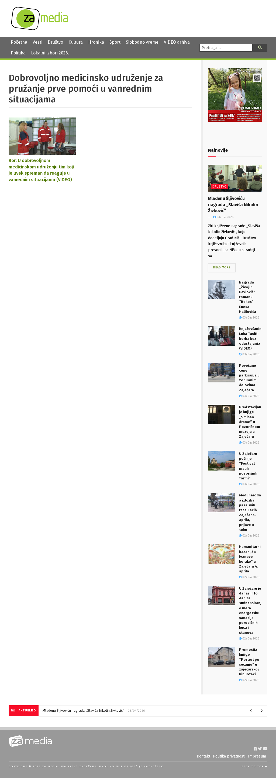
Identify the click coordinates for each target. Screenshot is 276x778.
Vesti (37, 42)
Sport (114, 42)
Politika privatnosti (229, 756)
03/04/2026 (223, 217)
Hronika (96, 42)
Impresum (257, 756)
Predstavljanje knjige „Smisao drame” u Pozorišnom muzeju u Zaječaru (250, 421)
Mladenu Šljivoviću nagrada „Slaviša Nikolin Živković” (233, 204)
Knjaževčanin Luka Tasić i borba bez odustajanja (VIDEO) (250, 338)
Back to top (254, 766)
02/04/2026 (249, 535)
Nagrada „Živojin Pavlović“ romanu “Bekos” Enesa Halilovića (247, 297)
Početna (19, 42)
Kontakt (203, 756)
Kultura (75, 42)
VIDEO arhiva (177, 42)
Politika (18, 53)
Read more (221, 267)
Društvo (55, 42)
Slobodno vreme (142, 42)
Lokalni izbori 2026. (50, 53)
